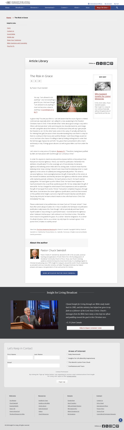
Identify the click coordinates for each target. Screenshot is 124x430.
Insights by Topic (43, 400)
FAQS (9, 28)
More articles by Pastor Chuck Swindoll (59, 273)
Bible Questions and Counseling (17, 43)
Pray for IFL (10, 46)
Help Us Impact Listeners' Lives (91, 328)
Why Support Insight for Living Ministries (103, 96)
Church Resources (44, 414)
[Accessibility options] (119, 419)
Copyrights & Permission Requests (106, 414)
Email (33, 365)
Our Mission (13, 400)
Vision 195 (12, 409)
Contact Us (10, 31)
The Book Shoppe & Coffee (17, 414)
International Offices (102, 406)
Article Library (42, 406)
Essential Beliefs (14, 406)
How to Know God (15, 411)
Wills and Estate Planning (74, 406)
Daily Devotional (43, 409)
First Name (20, 356)
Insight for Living (27, 5)
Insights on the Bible (44, 403)
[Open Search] (117, 13)
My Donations (71, 414)
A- (32, 81)
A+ (39, 81)
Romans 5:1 (61, 151)
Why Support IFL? (72, 409)
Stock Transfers (72, 403)
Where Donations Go (73, 411)
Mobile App (10, 37)
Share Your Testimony (14, 40)
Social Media (11, 34)
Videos (40, 411)
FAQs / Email (100, 403)
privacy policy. (71, 376)
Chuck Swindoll (14, 403)
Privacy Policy (100, 409)
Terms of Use (100, 411)
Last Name (47, 356)
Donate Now (71, 400)
